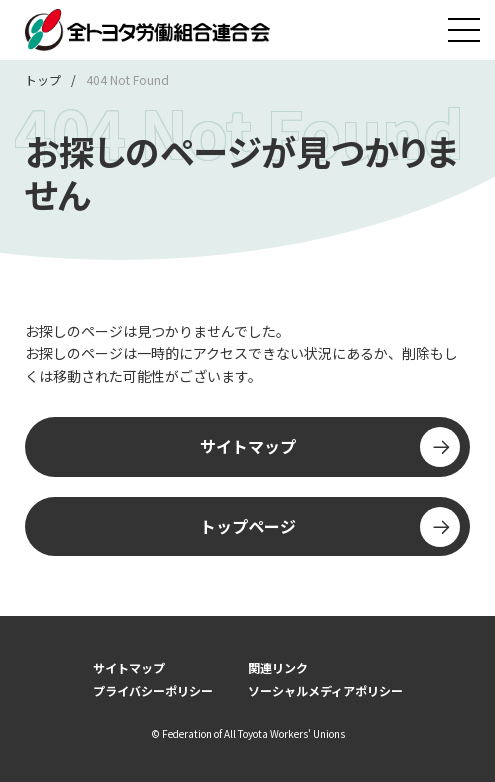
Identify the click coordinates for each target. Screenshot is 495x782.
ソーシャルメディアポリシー (325, 690)
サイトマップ (330, 447)
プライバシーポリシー (153, 690)
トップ (43, 79)
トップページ (330, 527)
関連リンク (278, 667)
